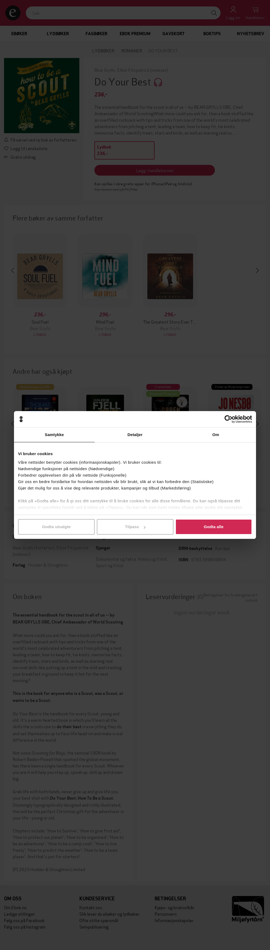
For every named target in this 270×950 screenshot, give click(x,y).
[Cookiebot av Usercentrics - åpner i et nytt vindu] (228, 419)
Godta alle (214, 526)
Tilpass (135, 526)
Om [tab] (215, 434)
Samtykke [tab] (54, 434)
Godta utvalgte (56, 526)
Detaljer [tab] (135, 434)
